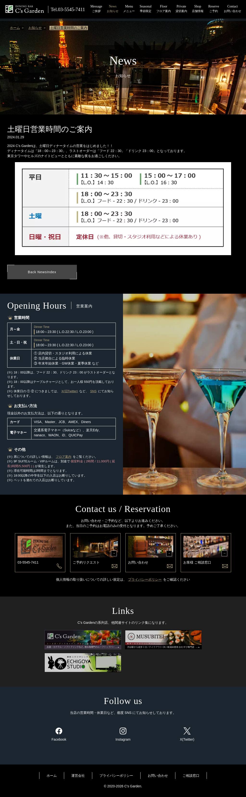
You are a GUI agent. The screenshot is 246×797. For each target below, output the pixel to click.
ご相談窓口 (191, 776)
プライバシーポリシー (145, 580)
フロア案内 (63, 457)
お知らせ (35, 28)
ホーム (15, 28)
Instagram (123, 735)
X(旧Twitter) (70, 391)
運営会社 (78, 776)
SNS (93, 391)
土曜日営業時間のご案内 (68, 28)
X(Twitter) (187, 735)
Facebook (58, 735)
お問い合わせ (158, 776)
